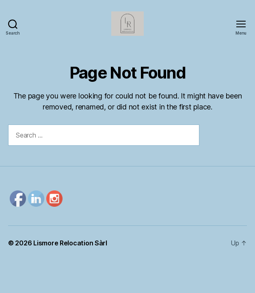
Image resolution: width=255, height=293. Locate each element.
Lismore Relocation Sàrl (70, 243)
